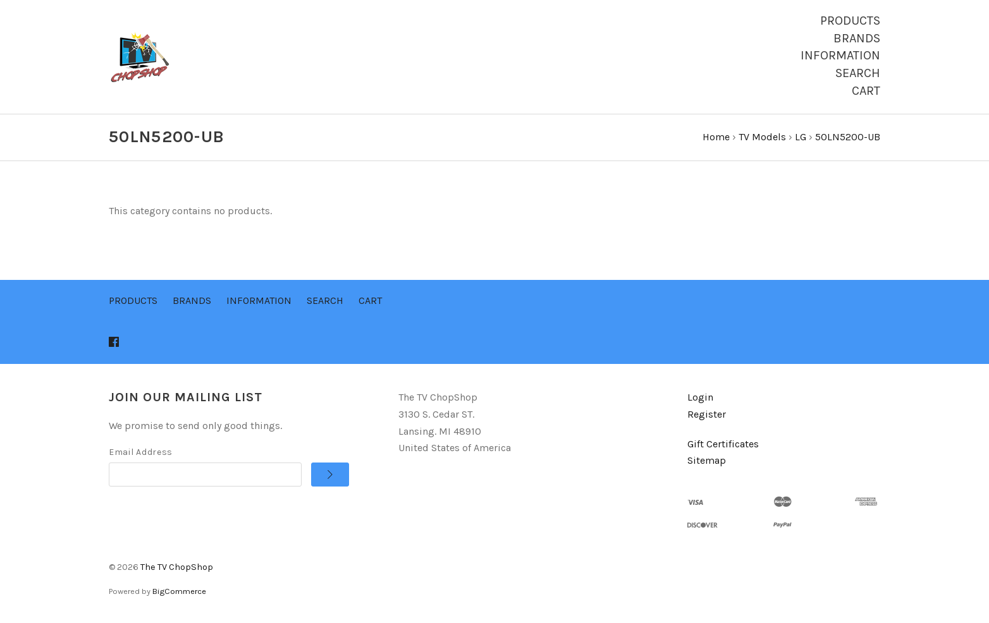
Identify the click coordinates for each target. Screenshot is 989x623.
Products (850, 20)
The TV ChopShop (176, 567)
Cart (866, 90)
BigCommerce (179, 591)
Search (857, 73)
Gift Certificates (723, 444)
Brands (856, 38)
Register (706, 414)
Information (840, 55)
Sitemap (706, 460)
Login (700, 397)
